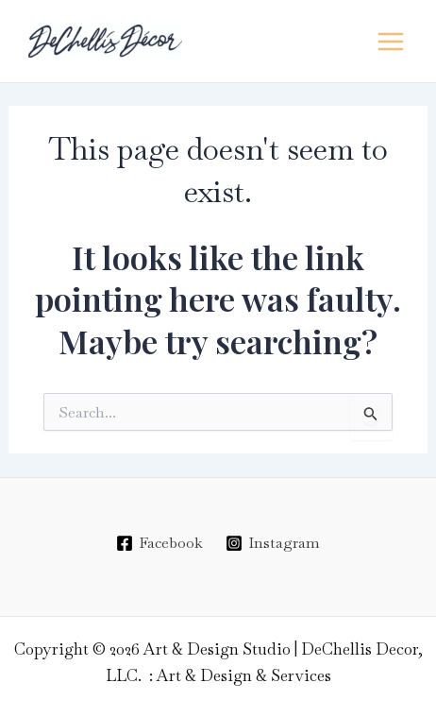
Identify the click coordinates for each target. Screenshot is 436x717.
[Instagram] (273, 543)
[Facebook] (159, 543)
